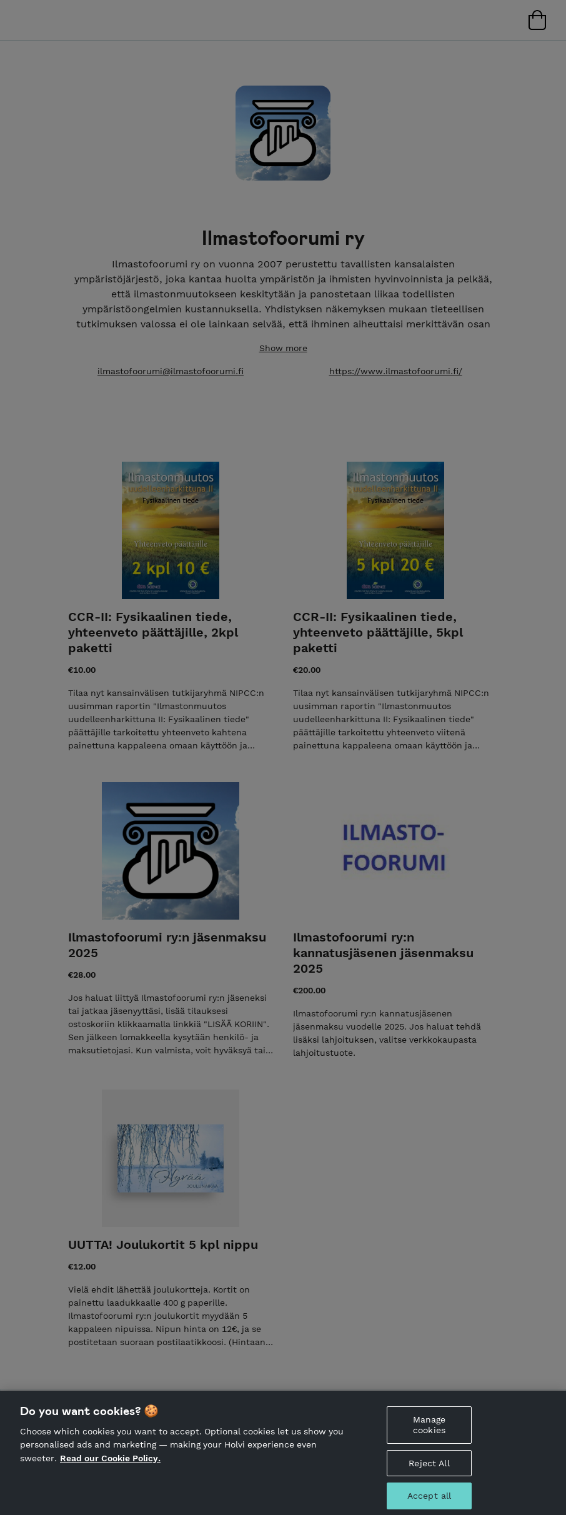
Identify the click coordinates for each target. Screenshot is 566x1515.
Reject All (429, 1468)
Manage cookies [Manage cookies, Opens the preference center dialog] (429, 1430)
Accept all (429, 1501)
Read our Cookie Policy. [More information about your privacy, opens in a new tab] (110, 1464)
